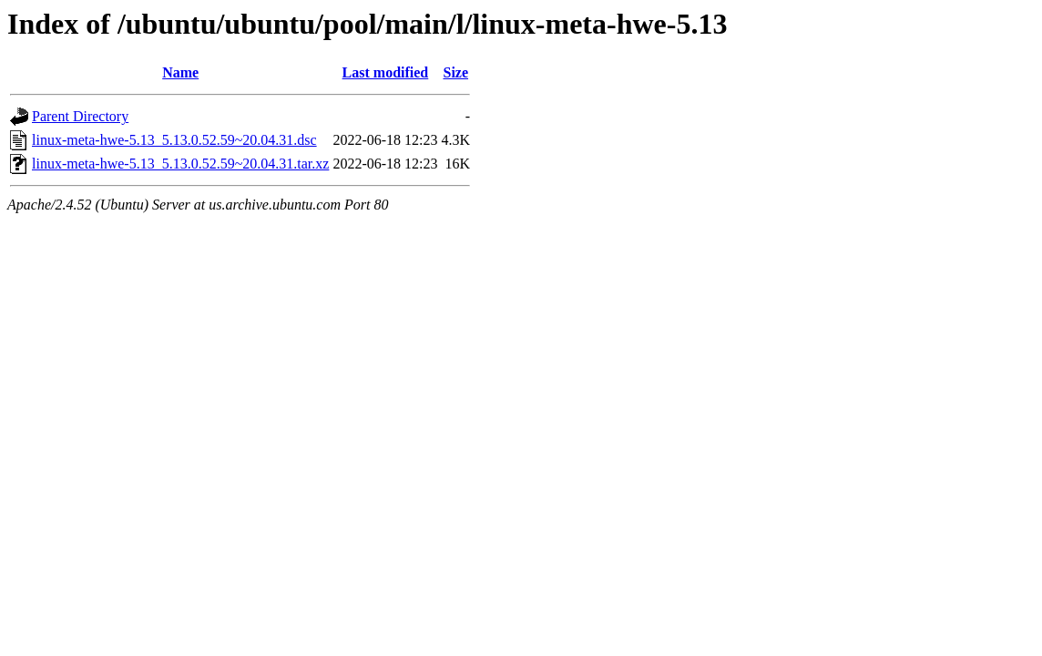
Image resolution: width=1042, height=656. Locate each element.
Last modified (385, 72)
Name (180, 72)
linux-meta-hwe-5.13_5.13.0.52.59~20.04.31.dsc (174, 140)
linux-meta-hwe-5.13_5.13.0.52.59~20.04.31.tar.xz (180, 163)
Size (455, 72)
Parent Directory (80, 116)
